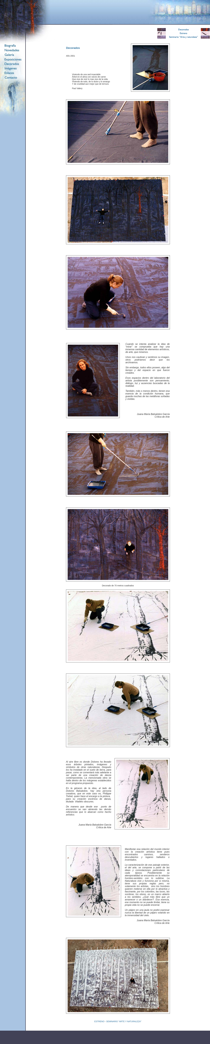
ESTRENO (99, 1021)
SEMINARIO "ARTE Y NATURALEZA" (123, 1021)
